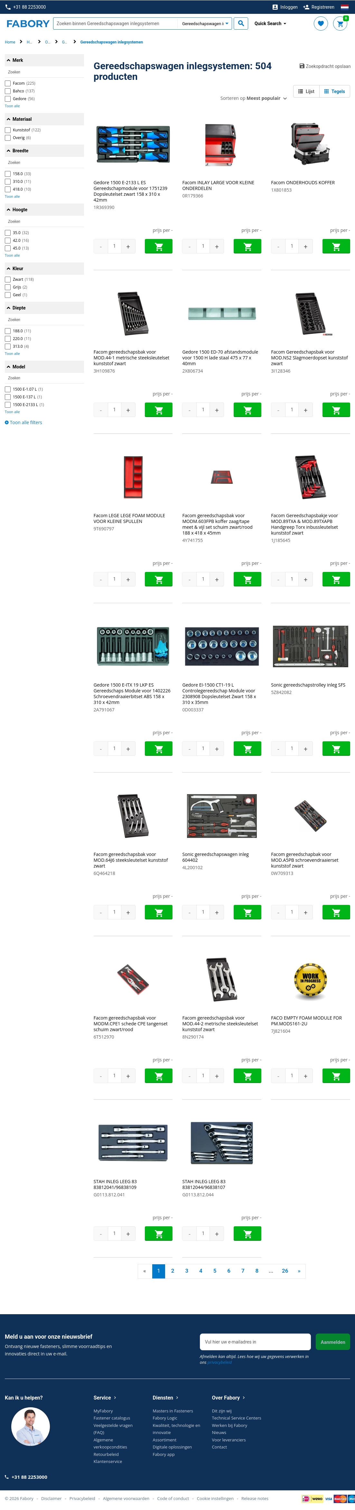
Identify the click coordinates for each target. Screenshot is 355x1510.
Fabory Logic (165, 1418)
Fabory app (164, 1454)
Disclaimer (51, 1498)
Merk (18, 59)
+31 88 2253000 (25, 7)
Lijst (306, 91)
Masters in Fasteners (173, 1410)
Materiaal (22, 118)
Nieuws (219, 1432)
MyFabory (103, 1410)
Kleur (18, 268)
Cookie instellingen (215, 1498)
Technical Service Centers (236, 1418)
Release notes (254, 1498)
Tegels (334, 91)
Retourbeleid (106, 1454)
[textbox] (115, 23)
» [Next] (299, 1270)
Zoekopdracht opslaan (325, 65)
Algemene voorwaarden (126, 1498)
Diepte (19, 307)
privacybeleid (220, 1362)
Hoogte (20, 209)
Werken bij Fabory (229, 1425)
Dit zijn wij (221, 1410)
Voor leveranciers (229, 1439)
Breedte (20, 150)
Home (10, 42)
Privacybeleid (82, 1498)
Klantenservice (108, 1461)
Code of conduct (173, 1498)
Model (19, 366)
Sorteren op (250, 98)
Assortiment (165, 1439)
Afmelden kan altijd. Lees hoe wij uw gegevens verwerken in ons (254, 1359)
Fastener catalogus (112, 1418)
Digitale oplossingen (172, 1447)
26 (285, 1270)
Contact (219, 1447)
